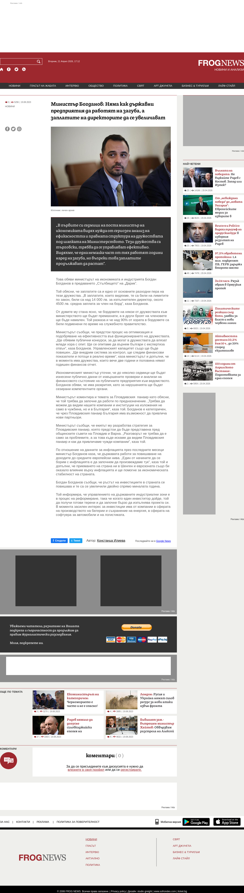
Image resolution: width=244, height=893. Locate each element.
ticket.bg (182, 891)
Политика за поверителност (78, 822)
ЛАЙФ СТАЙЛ (226, 85)
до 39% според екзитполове (227, 343)
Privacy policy (118, 891)
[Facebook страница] (9, 69)
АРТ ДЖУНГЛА (163, 85)
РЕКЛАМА (43, 822)
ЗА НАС (5, 822)
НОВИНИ (14, 85)
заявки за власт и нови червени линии (227, 316)
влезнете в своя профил (86, 769)
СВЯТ (140, 85)
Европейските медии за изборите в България (228, 208)
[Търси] (39, 61)
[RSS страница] (24, 69)
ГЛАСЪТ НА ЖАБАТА (43, 85)
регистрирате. (131, 769)
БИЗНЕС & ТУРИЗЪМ (195, 85)
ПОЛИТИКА (120, 85)
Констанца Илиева (111, 540)
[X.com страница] (16, 69)
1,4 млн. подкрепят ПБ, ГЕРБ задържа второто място (228, 260)
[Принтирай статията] (19, 129)
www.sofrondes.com (165, 891)
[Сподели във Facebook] (7, 129)
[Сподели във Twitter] (13, 129)
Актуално (93, 858)
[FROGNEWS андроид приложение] (196, 822)
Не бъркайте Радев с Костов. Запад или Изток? (228, 178)
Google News (163, 541)
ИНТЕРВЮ (72, 85)
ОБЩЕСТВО (96, 85)
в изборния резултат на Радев (228, 235)
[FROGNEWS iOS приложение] (227, 822)
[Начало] (1, 69)
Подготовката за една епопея (228, 371)
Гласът (91, 845)
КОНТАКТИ (23, 822)
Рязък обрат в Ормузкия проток (228, 284)
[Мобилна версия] (168, 822)
